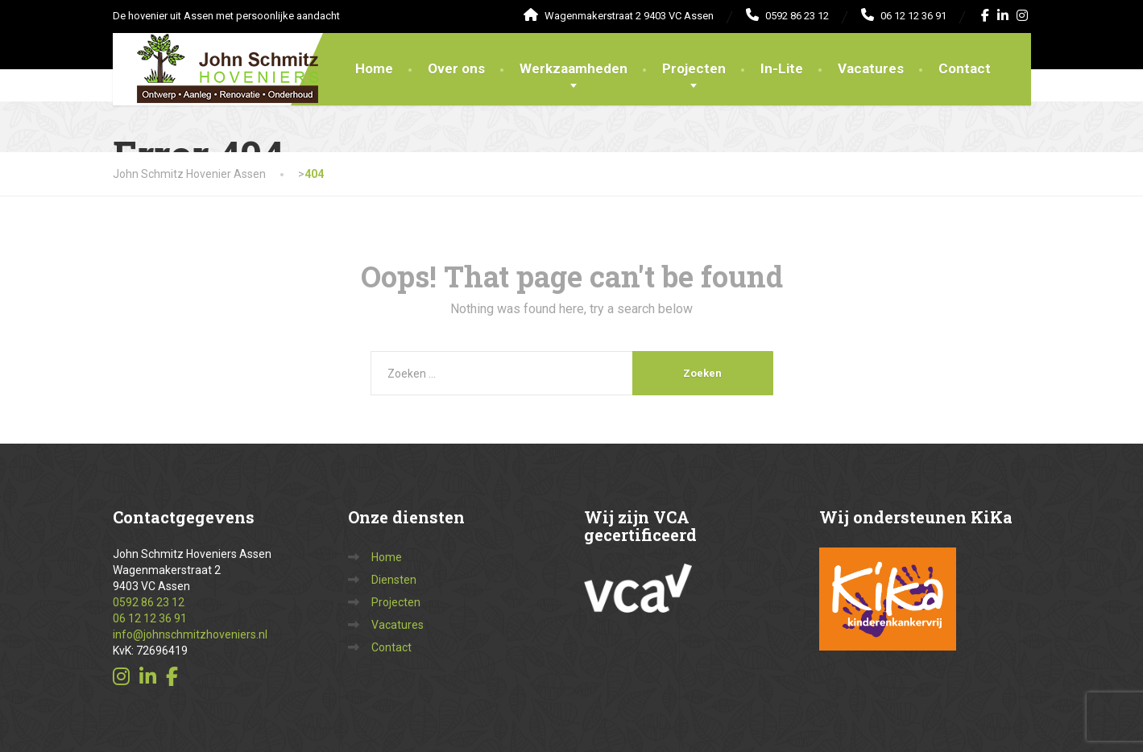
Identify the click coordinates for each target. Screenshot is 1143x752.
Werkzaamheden (573, 68)
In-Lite (781, 68)
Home (374, 68)
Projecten (694, 68)
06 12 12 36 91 (150, 618)
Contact (964, 68)
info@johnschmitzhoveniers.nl (190, 634)
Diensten (393, 579)
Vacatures (871, 68)
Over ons (456, 68)
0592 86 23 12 (148, 602)
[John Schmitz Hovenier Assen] (215, 53)
